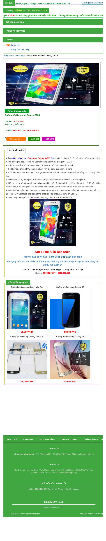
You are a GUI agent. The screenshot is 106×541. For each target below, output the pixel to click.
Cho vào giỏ (15, 139)
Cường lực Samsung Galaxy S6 (70, 337)
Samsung (19, 56)
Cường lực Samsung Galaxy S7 (70, 287)
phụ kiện (66, 257)
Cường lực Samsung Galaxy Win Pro (27, 287)
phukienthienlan (33, 514)
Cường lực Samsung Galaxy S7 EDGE (27, 337)
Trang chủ (7, 56)
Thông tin (28, 439)
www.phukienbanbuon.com (91, 514)
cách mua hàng (47, 439)
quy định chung (69, 439)
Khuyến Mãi (13, 45)
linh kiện (55, 257)
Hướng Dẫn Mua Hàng (18, 50)
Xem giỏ (35, 139)
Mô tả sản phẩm (16, 150)
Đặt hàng (50, 139)
